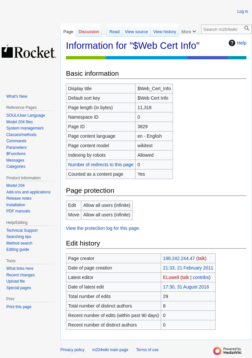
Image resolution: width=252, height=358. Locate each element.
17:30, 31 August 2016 (186, 286)
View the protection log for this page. (103, 228)
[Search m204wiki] (226, 29)
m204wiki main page (110, 350)
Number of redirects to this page (101, 164)
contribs (201, 277)
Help (236, 43)
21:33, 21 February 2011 (188, 267)
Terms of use (147, 350)
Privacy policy (72, 350)
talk (201, 258)
